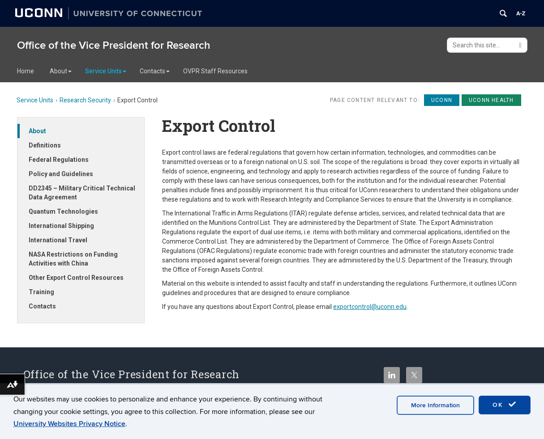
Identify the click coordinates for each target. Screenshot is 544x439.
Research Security (85, 100)
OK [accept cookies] (505, 405)
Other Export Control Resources (76, 277)
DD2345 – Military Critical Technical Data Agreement (82, 193)
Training (41, 291)
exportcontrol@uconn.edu (370, 306)
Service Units (105, 71)
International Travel (58, 240)
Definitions (45, 145)
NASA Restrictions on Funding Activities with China (73, 259)
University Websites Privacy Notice (69, 423)
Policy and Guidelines (61, 173)
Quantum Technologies (63, 211)
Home (25, 71)
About (61, 71)
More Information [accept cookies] (435, 405)
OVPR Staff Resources (215, 71)
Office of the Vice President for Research (113, 45)
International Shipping (61, 225)
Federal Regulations (59, 159)
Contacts (155, 71)
